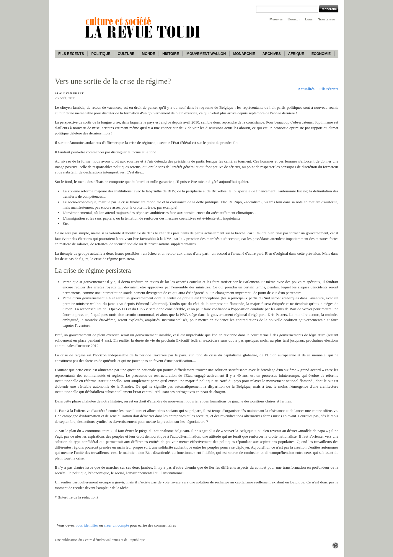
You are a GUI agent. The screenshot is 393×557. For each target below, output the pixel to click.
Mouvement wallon (206, 54)
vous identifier (87, 525)
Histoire (170, 54)
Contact (294, 19)
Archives (271, 54)
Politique (100, 54)
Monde (148, 54)
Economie (321, 54)
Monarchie (244, 54)
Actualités (306, 89)
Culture (126, 54)
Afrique (296, 54)
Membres (276, 19)
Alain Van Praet (69, 93)
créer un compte (116, 525)
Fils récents (71, 54)
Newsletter (326, 19)
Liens (308, 19)
